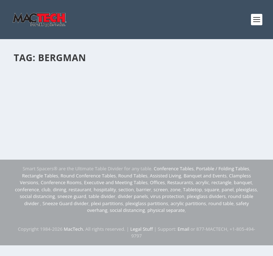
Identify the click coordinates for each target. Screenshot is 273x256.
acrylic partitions (188, 203)
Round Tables (132, 175)
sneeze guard (71, 196)
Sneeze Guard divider (66, 203)
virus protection (167, 196)
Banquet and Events (204, 175)
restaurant (80, 189)
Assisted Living (165, 175)
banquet (243, 182)
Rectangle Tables (40, 175)
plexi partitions (107, 203)
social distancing (37, 196)
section (126, 189)
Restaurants (180, 182)
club (46, 189)
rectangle (221, 182)
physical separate (166, 210)
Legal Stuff (141, 229)
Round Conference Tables (88, 175)
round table (221, 203)
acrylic (202, 182)
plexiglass (246, 189)
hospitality (105, 189)
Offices (157, 182)
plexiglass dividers (206, 196)
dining (59, 189)
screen (161, 189)
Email (183, 229)
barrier (143, 189)
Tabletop (192, 189)
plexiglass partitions (146, 203)
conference (27, 189)
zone (175, 189)
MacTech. (74, 229)
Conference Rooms (61, 182)
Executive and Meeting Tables (116, 182)
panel (228, 189)
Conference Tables (174, 168)
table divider (102, 196)
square (211, 189)
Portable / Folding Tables (222, 168)
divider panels (133, 196)
